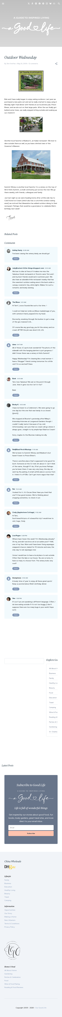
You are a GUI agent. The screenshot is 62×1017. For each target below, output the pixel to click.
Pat (13, 489)
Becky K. (15, 405)
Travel (6, 897)
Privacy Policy (9, 927)
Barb (14, 379)
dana (14, 344)
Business (7, 883)
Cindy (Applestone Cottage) (23, 512)
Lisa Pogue (16, 536)
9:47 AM (20, 344)
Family (6, 880)
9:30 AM (48, 268)
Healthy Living (9, 890)
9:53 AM (23, 404)
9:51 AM (20, 378)
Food (6, 981)
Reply (16, 258)
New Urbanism (9, 920)
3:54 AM (25, 578)
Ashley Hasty (17, 250)
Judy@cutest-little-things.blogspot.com (28, 268)
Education (8, 887)
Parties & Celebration (12, 977)
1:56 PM (19, 598)
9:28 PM (24, 535)
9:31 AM (23, 302)
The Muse (16, 302)
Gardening (8, 974)
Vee (13, 598)
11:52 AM (38, 512)
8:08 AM (26, 250)
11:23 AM (19, 489)
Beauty (7, 894)
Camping (7, 900)
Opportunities (9, 910)
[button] (56, 63)
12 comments (33, 64)
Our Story (8, 913)
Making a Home (10, 917)
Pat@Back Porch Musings (21, 449)
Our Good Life (40, 1008)
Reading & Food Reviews (13, 987)
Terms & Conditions (11, 924)
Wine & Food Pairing (12, 984)
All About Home (10, 970)
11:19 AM (35, 449)
